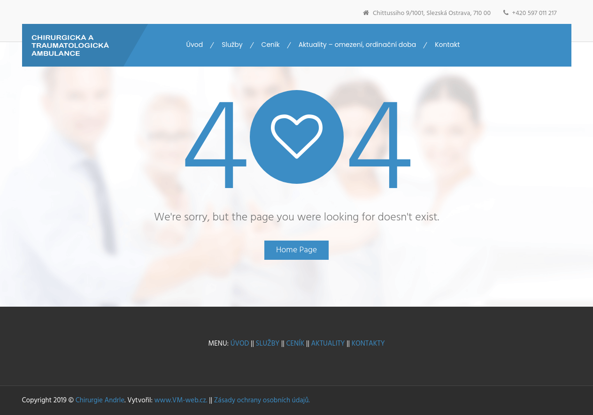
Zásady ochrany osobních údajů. (262, 400)
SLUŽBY (266, 343)
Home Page (296, 250)
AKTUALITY (328, 343)
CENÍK (295, 343)
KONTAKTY (368, 343)
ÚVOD (240, 343)
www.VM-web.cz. (181, 400)
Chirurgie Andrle (100, 400)
